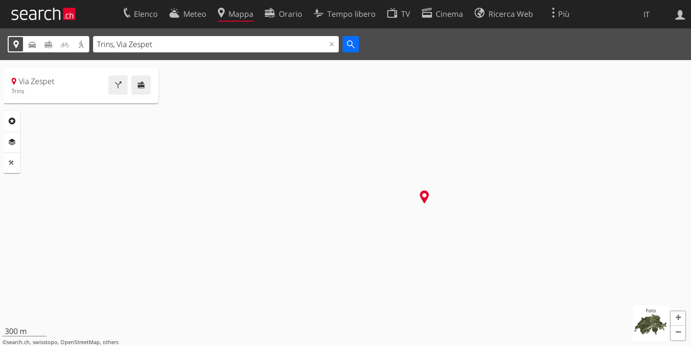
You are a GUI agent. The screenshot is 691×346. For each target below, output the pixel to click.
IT (646, 14)
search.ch (18, 342)
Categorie (12, 121)
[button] (678, 318)
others (111, 342)
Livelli (12, 142)
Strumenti (12, 163)
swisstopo (45, 342)
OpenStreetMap (80, 342)
